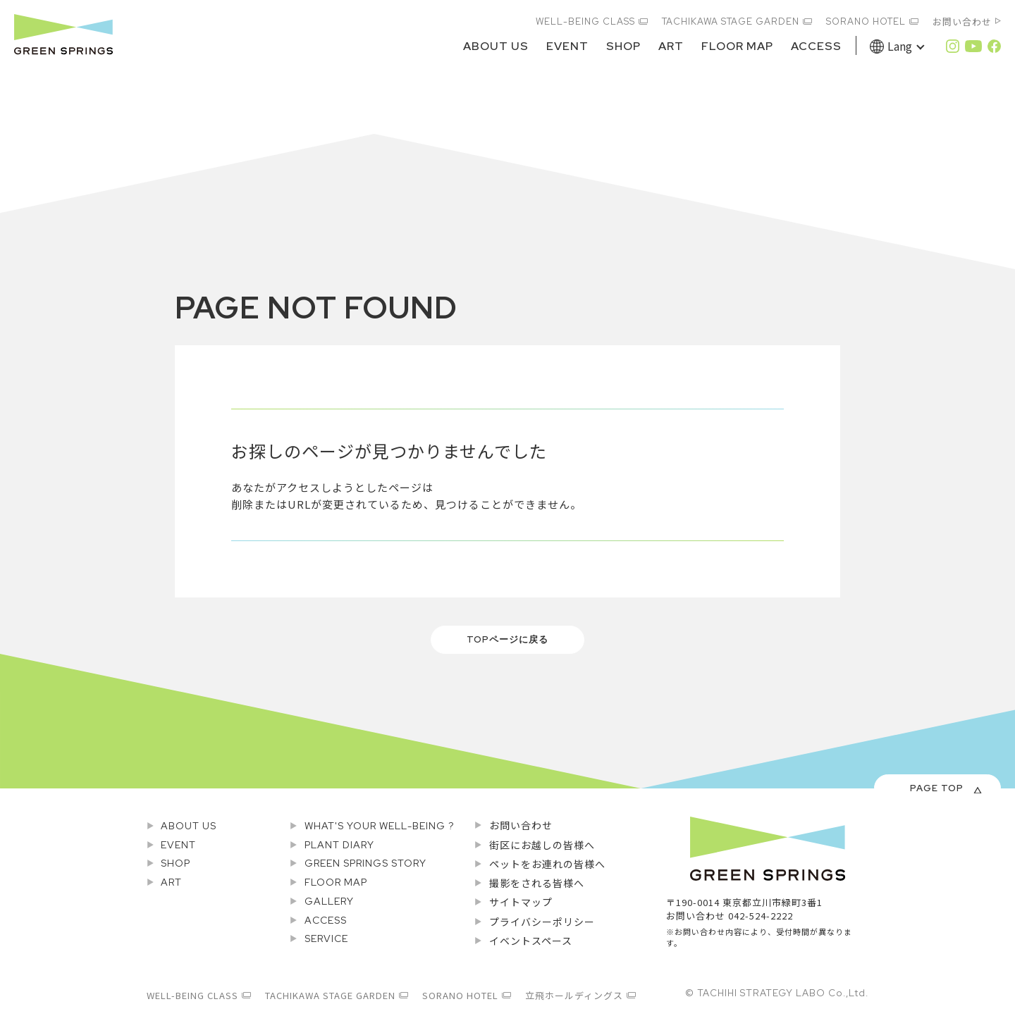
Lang (899, 45)
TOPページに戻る (507, 639)
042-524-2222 (760, 915)
